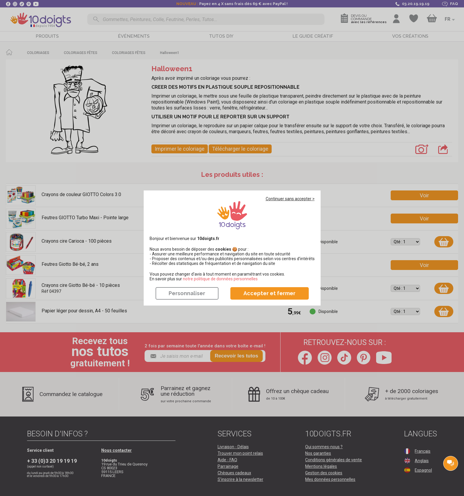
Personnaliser (187, 293)
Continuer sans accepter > (290, 198)
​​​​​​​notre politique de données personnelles (220, 278)
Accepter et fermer (269, 293)
